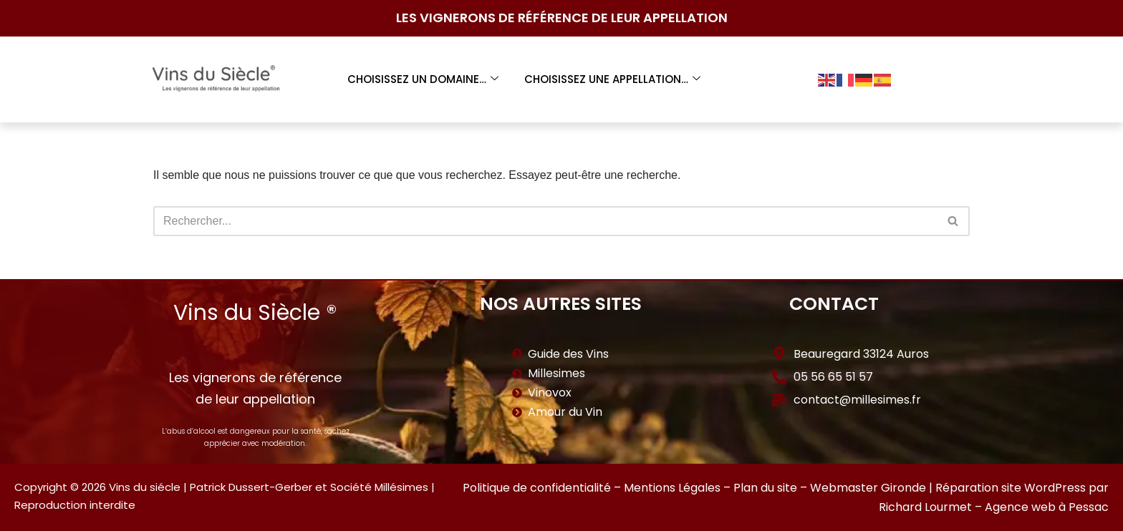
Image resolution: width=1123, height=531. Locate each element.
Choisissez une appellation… (612, 79)
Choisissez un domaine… (422, 79)
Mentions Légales (672, 487)
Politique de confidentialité (537, 487)
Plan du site (765, 487)
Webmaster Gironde (868, 487)
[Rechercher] (545, 221)
